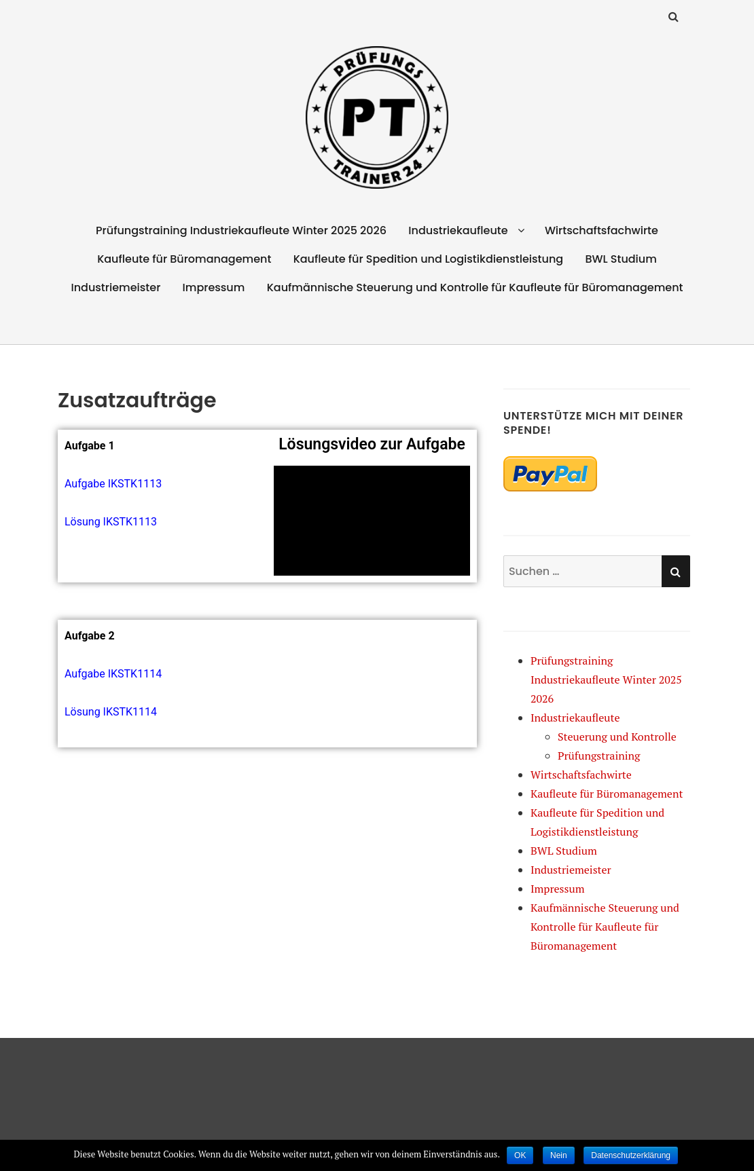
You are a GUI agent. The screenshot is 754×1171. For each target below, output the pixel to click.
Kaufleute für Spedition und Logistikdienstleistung (428, 259)
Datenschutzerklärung (630, 1155)
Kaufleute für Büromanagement (184, 259)
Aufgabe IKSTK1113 (113, 483)
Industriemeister (115, 287)
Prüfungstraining (599, 755)
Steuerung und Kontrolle (617, 736)
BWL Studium (620, 259)
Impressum (214, 287)
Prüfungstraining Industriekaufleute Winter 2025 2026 (241, 230)
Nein (558, 1155)
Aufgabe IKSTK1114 (113, 673)
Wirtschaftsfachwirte (601, 230)
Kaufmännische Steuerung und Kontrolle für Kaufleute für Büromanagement (475, 287)
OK (520, 1155)
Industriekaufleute (457, 230)
